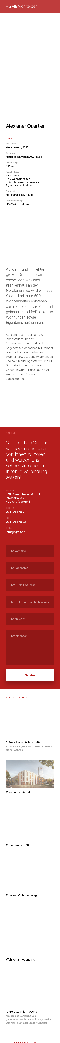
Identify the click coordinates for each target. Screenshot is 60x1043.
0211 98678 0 (15, 511)
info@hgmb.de (15, 532)
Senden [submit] (30, 675)
